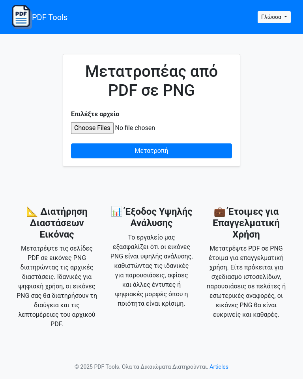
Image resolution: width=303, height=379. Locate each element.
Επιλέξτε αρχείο (95, 114)
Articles (218, 367)
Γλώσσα (271, 17)
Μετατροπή (151, 150)
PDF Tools (39, 17)
